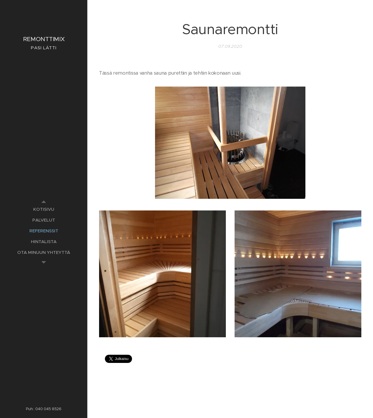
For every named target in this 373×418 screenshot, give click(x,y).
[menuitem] (44, 209)
